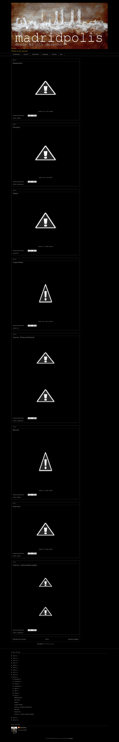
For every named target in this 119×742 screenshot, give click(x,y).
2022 (14, 660)
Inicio (47, 639)
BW (18, 253)
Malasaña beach (17, 63)
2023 (14, 658)
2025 (14, 655)
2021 (14, 663)
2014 (14, 717)
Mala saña (16, 430)
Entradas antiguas (73, 639)
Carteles (19, 556)
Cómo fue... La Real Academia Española (25, 565)
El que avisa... (17, 506)
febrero (16, 693)
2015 (14, 677)
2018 (14, 670)
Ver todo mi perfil (22, 730)
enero (16, 695)
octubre (16, 683)
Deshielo (15, 193)
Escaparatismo (20, 184)
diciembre (17, 679)
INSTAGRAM (35, 54)
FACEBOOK (45, 54)
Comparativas (20, 420)
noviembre (17, 681)
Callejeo (19, 118)
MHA (61, 54)
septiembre (17, 686)
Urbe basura (16, 127)
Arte (18, 328)
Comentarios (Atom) (49, 644)
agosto (16, 688)
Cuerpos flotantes (18, 262)
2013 (14, 720)
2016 (14, 674)
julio (16, 690)
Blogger (71, 738)
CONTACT (26, 54)
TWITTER (54, 54)
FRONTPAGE (16, 54)
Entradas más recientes (19, 639)
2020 (14, 665)
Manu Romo (23, 727)
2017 (14, 672)
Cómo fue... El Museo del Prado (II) (23, 337)
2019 (14, 667)
